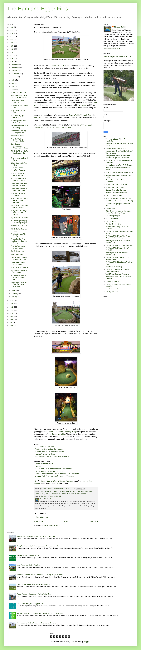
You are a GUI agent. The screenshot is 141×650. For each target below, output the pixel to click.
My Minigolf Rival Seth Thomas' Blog (119, 245)
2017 (12, 55)
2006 (12, 326)
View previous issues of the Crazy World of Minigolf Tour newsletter (118, 157)
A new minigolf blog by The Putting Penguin (19, 222)
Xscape (77, 494)
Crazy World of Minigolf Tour (80, 115)
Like (35, 481)
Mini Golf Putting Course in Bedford (18, 140)
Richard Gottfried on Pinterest (116, 193)
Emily (57, 484)
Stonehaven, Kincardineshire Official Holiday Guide (19, 146)
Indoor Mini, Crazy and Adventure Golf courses (53, 469)
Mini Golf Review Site (113, 224)
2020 (12, 46)
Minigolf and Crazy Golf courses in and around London (36, 536)
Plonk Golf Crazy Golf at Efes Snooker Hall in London (19, 153)
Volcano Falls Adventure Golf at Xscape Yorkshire (54, 476)
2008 (12, 319)
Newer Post (38, 522)
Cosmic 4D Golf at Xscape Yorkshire (49, 471)
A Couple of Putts (112, 218)
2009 (12, 316)
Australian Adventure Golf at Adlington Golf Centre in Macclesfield (40, 613)
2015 (12, 62)
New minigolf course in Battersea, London (19, 258)
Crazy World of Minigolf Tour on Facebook (57, 481)
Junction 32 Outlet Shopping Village (63, 432)
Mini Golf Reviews (112, 221)
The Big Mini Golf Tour (113, 291)
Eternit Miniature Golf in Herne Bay (19, 127)
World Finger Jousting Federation (117, 274)
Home (66, 522)
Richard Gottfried (120, 27)
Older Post (94, 522)
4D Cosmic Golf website (44, 446)
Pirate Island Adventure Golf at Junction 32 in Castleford (57, 474)
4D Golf (42, 491)
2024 (12, 33)
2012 (12, 307)
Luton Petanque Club (18, 92)
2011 (12, 310)
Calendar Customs (112, 281)
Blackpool (82, 105)
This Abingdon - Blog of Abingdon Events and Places (117, 270)
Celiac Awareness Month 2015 (17, 101)
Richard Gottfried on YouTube (116, 184)
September (16, 74)
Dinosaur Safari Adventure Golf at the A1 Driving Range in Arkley (40, 575)
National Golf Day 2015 (19, 226)
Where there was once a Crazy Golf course (19, 96)
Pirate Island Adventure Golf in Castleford (19, 206)
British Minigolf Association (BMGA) (118, 198)
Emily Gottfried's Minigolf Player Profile (119, 172)
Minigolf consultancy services (116, 148)
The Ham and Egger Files (37, 9)
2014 (12, 301)
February (15, 294)
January (15, 297)
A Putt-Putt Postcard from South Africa (18, 179)
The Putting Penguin (113, 216)
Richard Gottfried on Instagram (117, 190)
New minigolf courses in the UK (118, 57)
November (15, 67)
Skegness (38, 117)
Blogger (86, 642)
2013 (12, 304)
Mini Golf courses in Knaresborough (18, 247)
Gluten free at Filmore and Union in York (19, 184)
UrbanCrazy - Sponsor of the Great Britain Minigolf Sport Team (118, 212)
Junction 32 (80, 491)
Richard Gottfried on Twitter (115, 187)
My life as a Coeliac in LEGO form (19, 272)
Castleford (39, 466)
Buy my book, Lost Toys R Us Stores (119, 165)
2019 (12, 49)
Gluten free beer (17, 254)
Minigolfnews (110, 208)
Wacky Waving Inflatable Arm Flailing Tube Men (34, 594)
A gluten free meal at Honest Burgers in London (18, 278)
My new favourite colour (19, 218)
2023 (12, 37)
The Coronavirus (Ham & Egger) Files (30, 604)
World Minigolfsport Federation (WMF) (119, 201)
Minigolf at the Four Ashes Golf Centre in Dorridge (19, 241)
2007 (12, 323)
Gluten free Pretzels (18, 136)
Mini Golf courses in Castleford (18, 194)
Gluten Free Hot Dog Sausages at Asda (18, 132)
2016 (12, 58)
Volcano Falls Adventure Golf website (49, 451)
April (13, 89)
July (13, 80)
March (14, 290)
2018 (12, 52)
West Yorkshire (69, 494)
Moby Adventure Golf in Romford (28, 565)
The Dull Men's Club (113, 289)
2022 (12, 40)
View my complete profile (112, 49)
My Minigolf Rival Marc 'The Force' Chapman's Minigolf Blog (118, 237)
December (15, 64)
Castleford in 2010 (58, 66)
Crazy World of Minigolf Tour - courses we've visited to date (38, 546)
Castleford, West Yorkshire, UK (51, 496)
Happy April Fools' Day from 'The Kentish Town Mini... (19, 284)
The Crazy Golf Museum (114, 195)
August (14, 77)
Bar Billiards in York (18, 251)
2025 (12, 30)
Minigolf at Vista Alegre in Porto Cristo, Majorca (19, 212)
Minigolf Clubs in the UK (19, 267)
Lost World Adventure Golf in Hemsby (19, 174)
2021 (12, 43)
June (13, 83)
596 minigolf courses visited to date (18, 122)
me (50, 484)
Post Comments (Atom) (52, 526)
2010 (12, 313)
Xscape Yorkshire (58, 434)
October (15, 71)
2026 (12, 27)
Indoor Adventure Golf (68, 491)
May (13, 86)
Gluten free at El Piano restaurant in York (19, 189)
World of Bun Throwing (114, 267)
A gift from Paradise (18, 170)
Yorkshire (83, 494)
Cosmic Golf (57, 491)
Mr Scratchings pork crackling (18, 116)
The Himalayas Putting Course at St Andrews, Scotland (36, 623)
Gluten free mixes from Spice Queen (19, 263)
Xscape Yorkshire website (45, 454)
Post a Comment (42, 517)
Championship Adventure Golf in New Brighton (33, 584)
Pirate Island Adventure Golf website (49, 449)
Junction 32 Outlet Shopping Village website (52, 456)
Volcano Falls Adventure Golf (54, 494)
